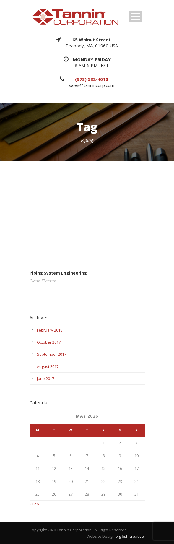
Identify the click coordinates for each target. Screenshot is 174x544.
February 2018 (49, 330)
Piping (35, 280)
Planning (49, 280)
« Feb (34, 503)
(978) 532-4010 (91, 79)
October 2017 (49, 342)
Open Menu (135, 16)
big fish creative (130, 536)
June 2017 (45, 378)
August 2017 (47, 366)
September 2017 (51, 354)
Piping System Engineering (58, 273)
